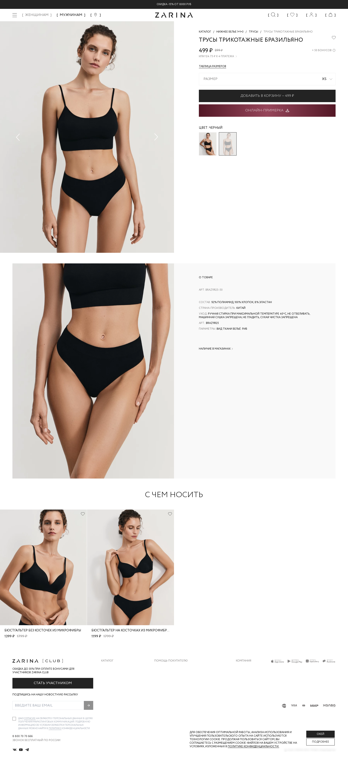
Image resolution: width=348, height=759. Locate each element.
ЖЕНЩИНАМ (37, 15)
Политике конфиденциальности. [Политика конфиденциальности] (253, 746)
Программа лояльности (172, 694)
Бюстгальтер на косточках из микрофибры (130, 630)
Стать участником (53, 683)
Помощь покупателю (171, 661)
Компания (243, 661)
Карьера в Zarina (248, 676)
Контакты (243, 685)
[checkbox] (14, 718)
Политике (55, 728)
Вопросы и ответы (168, 685)
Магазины (243, 703)
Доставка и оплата (169, 667)
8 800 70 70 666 (22, 736)
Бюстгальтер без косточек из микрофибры (42, 630)
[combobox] (267, 79)
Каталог (107, 661)
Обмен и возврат (166, 676)
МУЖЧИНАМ (71, 15)
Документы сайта (168, 712)
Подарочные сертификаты (174, 703)
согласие (30, 718)
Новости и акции (249, 694)
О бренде (242, 667)
